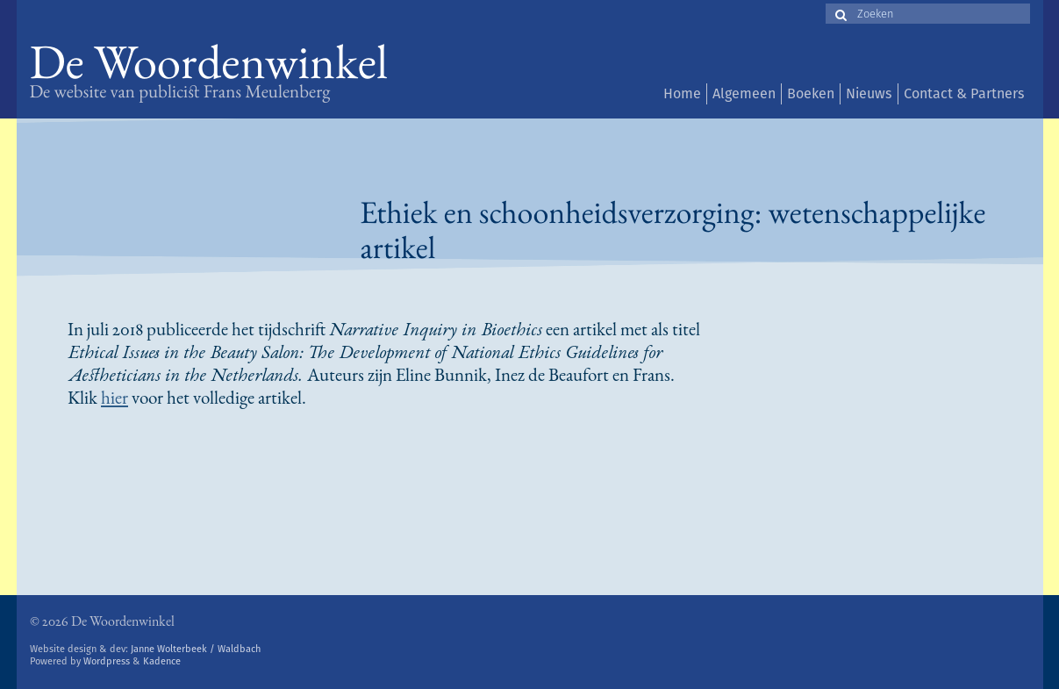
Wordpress (106, 661)
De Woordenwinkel (209, 68)
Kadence (162, 661)
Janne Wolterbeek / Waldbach (196, 649)
